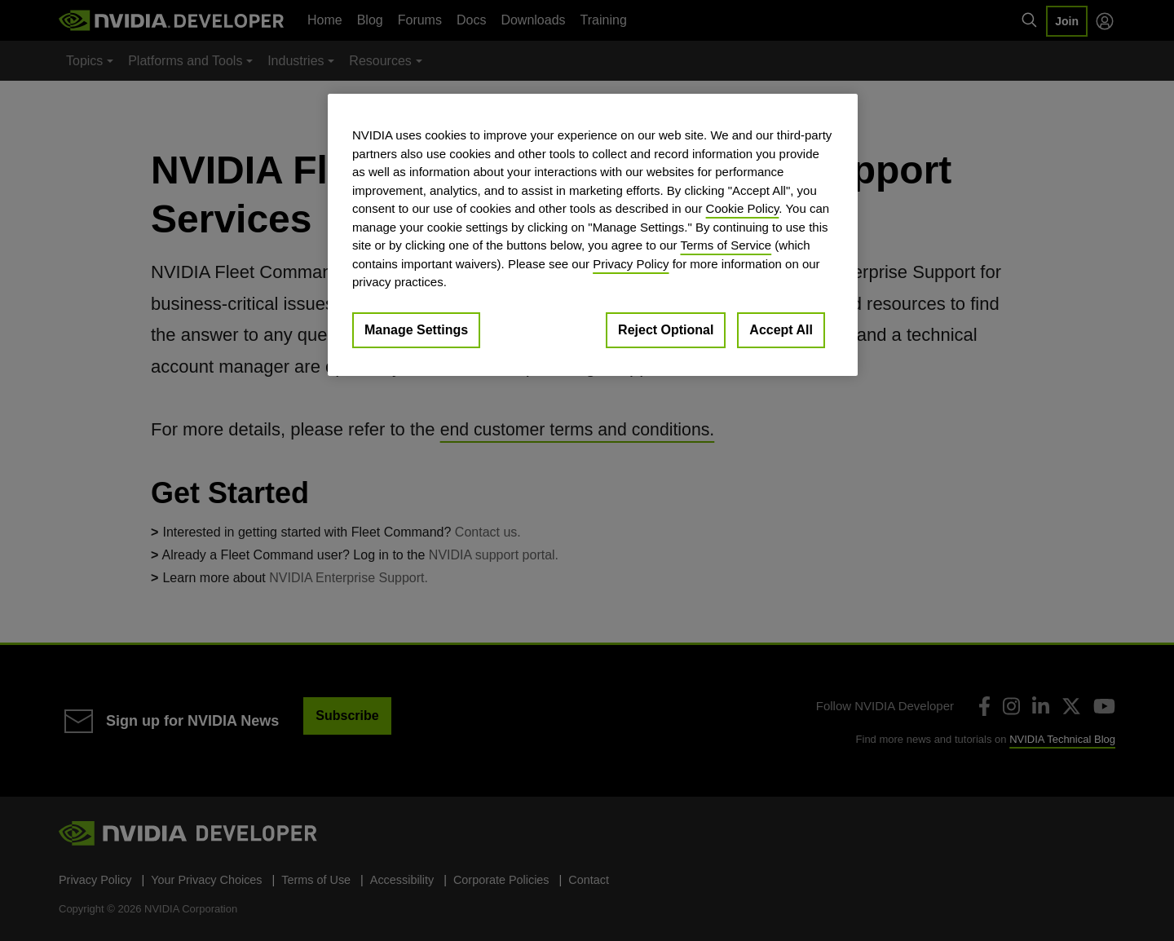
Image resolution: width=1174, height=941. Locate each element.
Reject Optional (665, 330)
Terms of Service (725, 245)
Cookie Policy (742, 208)
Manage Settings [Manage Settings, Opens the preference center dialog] (416, 330)
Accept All (781, 330)
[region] (593, 235)
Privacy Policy (631, 264)
